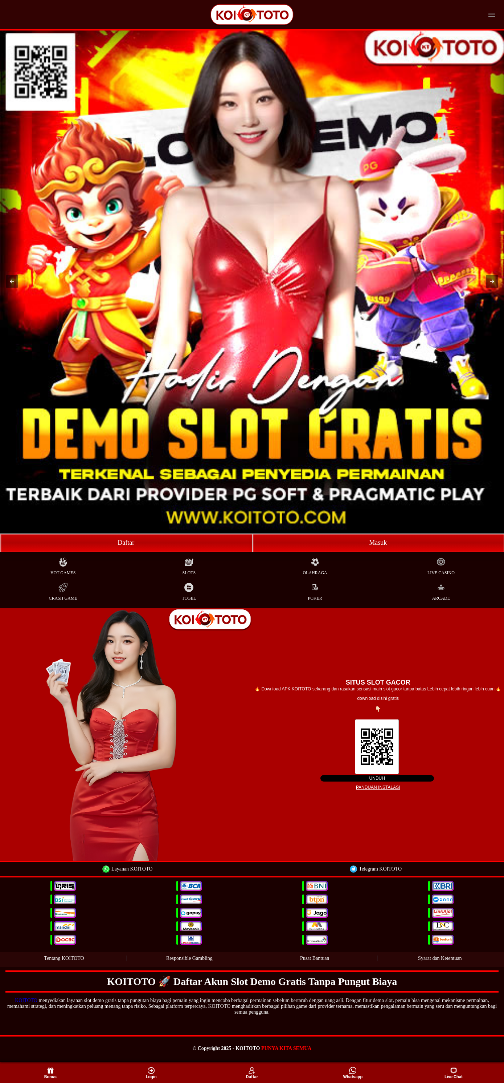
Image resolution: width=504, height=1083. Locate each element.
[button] (12, 281)
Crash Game (63, 590)
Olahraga (315, 564)
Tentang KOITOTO (64, 958)
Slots (189, 564)
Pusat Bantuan (314, 958)
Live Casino (441, 564)
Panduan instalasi (378, 787)
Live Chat (453, 1073)
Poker (315, 590)
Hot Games (62, 564)
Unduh (377, 778)
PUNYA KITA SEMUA (286, 1048)
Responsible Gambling (189, 958)
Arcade (441, 590)
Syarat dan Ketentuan (440, 958)
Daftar (126, 542)
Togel (189, 590)
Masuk (378, 542)
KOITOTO (26, 1000)
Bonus (50, 1072)
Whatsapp (352, 1072)
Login (151, 1072)
